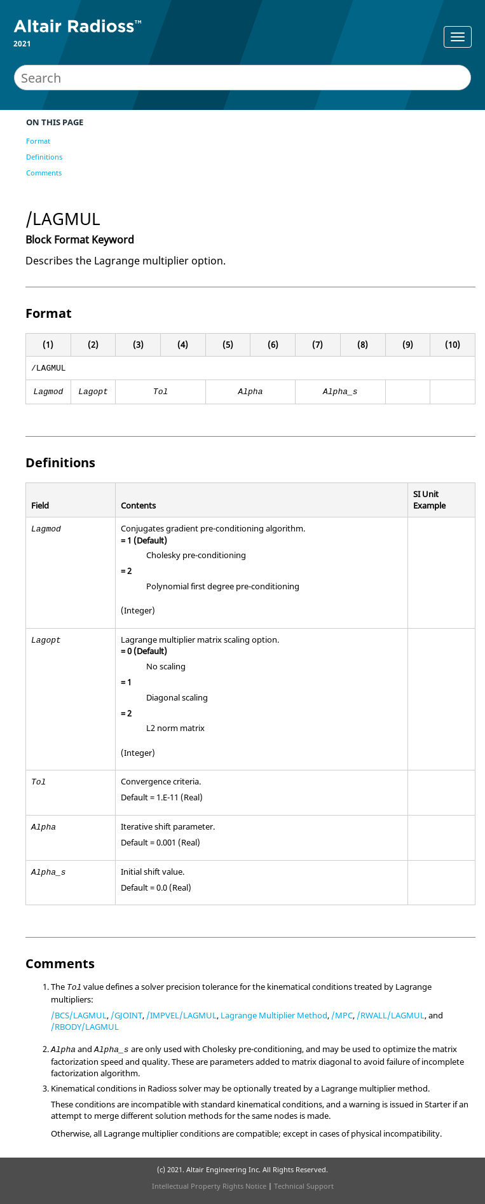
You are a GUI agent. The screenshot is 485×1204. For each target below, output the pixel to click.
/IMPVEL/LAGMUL (181, 1015)
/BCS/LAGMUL (79, 1015)
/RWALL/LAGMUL (391, 1015)
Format (38, 141)
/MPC (342, 1015)
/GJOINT (126, 1015)
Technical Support (304, 1186)
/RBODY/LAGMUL (85, 1026)
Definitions (44, 156)
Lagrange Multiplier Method (274, 1015)
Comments (44, 172)
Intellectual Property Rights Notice (209, 1186)
